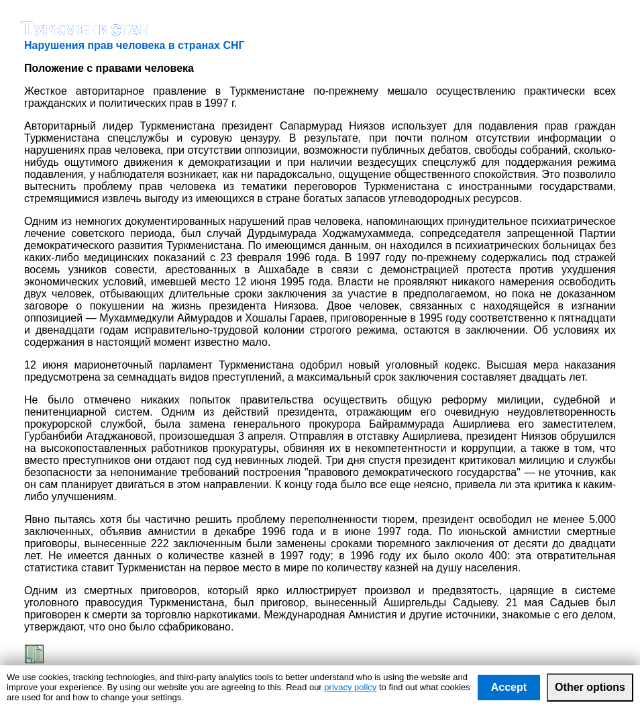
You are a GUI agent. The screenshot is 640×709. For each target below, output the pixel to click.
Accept (509, 687)
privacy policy (350, 687)
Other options (590, 687)
